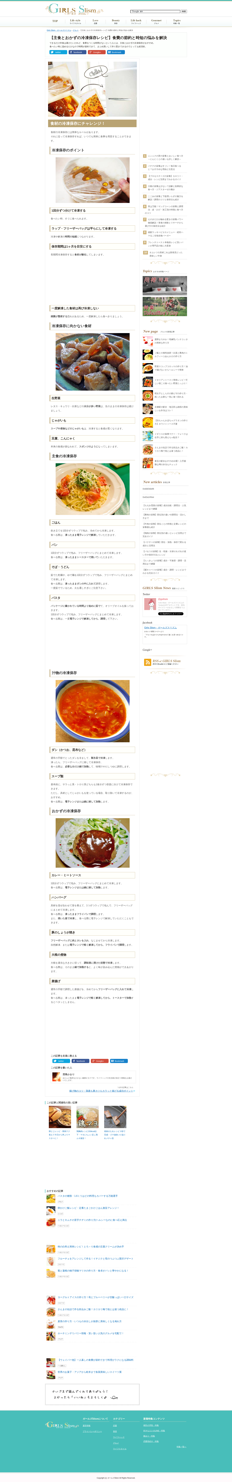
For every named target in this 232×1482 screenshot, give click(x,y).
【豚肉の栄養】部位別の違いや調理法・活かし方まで (164, 516)
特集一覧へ (181, 1447)
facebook (78, 52)
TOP (55, 21)
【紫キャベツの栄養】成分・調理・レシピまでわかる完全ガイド (164, 571)
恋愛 (95, 23)
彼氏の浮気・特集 (151, 1425)
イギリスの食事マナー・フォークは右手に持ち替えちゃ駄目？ (171, 435)
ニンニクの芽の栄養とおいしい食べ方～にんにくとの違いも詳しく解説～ (165, 157)
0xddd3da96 (148, 489)
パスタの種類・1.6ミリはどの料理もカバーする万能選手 (88, 1196)
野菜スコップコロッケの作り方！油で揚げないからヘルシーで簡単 (171, 368)
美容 (115, 23)
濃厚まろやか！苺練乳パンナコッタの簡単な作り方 (171, 341)
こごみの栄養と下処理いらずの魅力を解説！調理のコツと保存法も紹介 (165, 198)
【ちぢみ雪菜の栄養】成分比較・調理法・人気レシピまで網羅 (164, 507)
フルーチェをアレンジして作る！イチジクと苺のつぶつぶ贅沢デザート (95, 1258)
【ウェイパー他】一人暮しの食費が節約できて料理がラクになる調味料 (95, 1360)
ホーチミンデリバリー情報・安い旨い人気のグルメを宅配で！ (91, 1333)
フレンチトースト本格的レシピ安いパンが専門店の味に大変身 (165, 244)
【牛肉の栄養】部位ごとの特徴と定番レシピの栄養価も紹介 (164, 525)
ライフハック (136, 23)
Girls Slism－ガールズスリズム (160, 627)
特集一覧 (176, 23)
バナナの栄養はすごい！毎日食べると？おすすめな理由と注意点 (164, 167)
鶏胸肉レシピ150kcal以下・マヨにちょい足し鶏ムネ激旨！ (87, 1134)
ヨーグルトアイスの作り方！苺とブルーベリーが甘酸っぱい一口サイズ (95, 1297)
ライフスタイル (75, 23)
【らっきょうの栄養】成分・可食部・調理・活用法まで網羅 (164, 562)
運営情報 (86, 1426)
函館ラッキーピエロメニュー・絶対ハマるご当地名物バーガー (165, 234)
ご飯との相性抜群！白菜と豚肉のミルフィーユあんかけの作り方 (171, 354)
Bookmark (116, 52)
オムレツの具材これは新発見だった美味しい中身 (166, 254)
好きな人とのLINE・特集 (154, 1431)
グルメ (156, 23)
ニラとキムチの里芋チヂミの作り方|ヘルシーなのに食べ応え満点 (92, 1220)
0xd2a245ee (148, 497)
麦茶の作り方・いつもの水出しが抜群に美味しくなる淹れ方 (90, 1321)
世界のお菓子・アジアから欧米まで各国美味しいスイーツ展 (90, 1372)
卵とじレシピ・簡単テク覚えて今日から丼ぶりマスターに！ (59, 1134)
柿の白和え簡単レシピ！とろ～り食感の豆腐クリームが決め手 (91, 1246)
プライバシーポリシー (92, 1431)
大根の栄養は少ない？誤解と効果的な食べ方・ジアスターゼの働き (165, 188)
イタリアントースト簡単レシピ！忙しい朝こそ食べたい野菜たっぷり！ (171, 381)
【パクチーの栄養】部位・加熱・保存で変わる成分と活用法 (164, 544)
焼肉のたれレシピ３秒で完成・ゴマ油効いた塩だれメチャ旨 (114, 1134)
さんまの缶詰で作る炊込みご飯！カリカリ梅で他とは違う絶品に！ (93, 1309)
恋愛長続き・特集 (151, 1441)
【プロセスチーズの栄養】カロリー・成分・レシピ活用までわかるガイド (165, 178)
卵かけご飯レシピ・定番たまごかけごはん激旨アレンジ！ (88, 1208)
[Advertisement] (92, 281)
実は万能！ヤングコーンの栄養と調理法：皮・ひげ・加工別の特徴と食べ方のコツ (164, 209)
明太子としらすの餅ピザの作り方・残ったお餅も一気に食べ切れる (171, 395)
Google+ (97, 52)
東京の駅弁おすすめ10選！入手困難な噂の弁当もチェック (170, 462)
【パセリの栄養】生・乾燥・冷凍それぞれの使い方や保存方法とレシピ (164, 553)
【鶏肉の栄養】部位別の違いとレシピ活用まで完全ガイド (164, 535)
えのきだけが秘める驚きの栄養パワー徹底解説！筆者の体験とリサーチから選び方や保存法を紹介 (164, 222)
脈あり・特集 (149, 1436)
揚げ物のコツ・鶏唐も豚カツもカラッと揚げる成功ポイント (101, 1091)
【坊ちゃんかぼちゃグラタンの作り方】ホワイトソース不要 (171, 422)
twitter (58, 52)
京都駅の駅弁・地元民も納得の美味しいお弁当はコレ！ (171, 408)
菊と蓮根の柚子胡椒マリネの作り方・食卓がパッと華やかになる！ (93, 1270)
